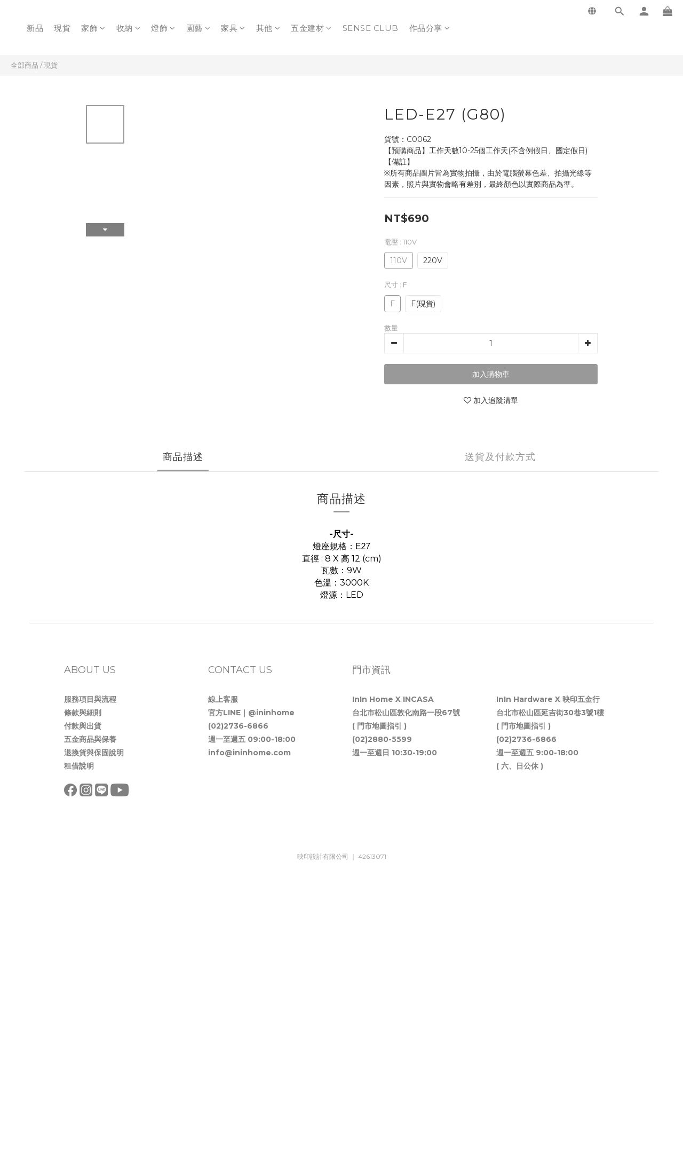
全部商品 (24, 65)
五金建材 (311, 28)
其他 (268, 28)
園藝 (198, 28)
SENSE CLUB (371, 28)
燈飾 (163, 28)
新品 (35, 28)
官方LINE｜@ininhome (251, 712)
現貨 (62, 28)
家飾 (93, 28)
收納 (128, 28)
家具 (233, 28)
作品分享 (429, 28)
